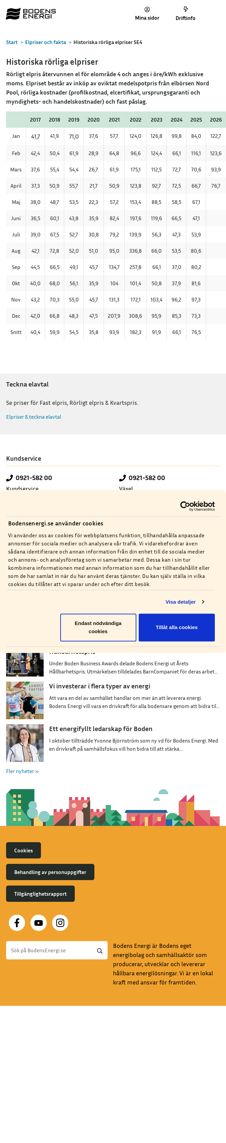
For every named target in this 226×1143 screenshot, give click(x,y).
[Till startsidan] (30, 13)
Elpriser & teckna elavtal (33, 416)
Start (12, 42)
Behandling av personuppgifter (50, 872)
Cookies (23, 850)
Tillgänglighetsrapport (40, 893)
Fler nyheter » (22, 771)
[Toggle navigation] (213, 13)
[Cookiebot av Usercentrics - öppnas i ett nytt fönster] (185, 506)
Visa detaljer (180, 602)
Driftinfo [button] (186, 13)
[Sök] (57, 950)
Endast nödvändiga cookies (98, 628)
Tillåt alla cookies (177, 627)
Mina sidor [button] (147, 13)
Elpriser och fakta (45, 42)
